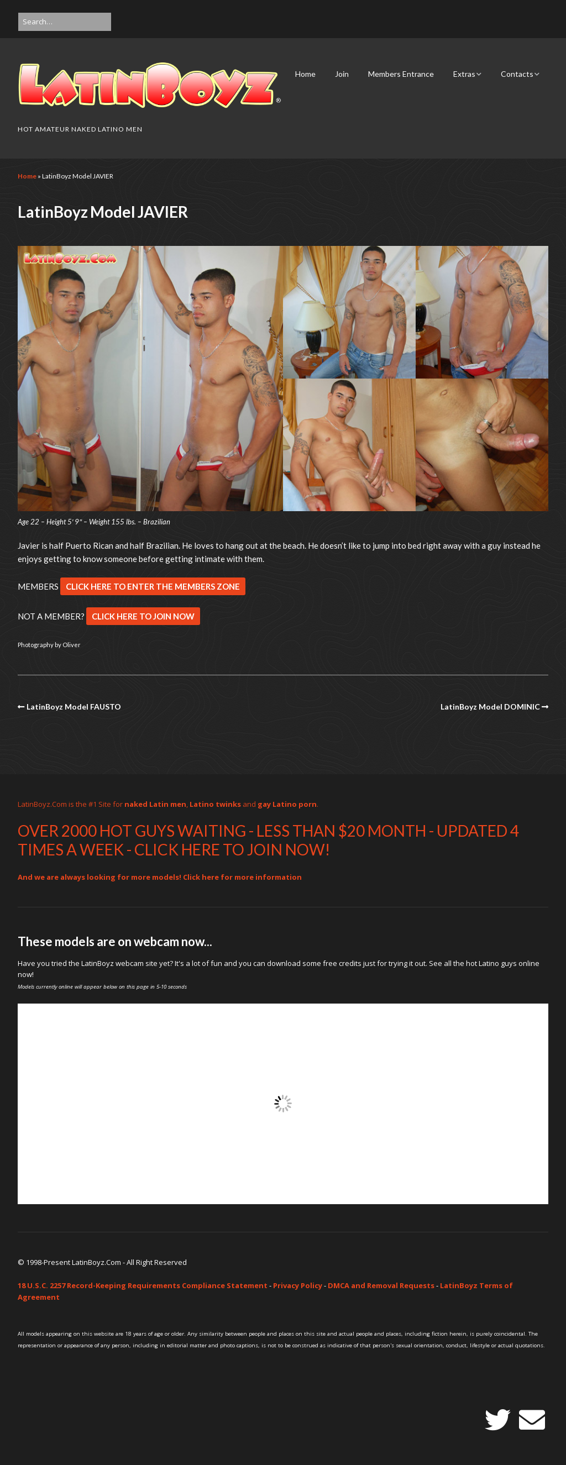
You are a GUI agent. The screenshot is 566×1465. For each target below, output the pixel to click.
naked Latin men (155, 804)
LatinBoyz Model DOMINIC (490, 706)
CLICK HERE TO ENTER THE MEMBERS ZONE (153, 586)
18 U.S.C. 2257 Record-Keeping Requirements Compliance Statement (143, 1285)
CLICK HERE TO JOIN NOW (143, 616)
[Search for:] (65, 21)
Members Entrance (401, 73)
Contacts (517, 73)
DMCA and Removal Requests (381, 1285)
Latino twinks (215, 804)
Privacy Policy (297, 1285)
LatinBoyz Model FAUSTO (74, 706)
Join (342, 73)
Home (305, 73)
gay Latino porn (287, 804)
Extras (464, 73)
